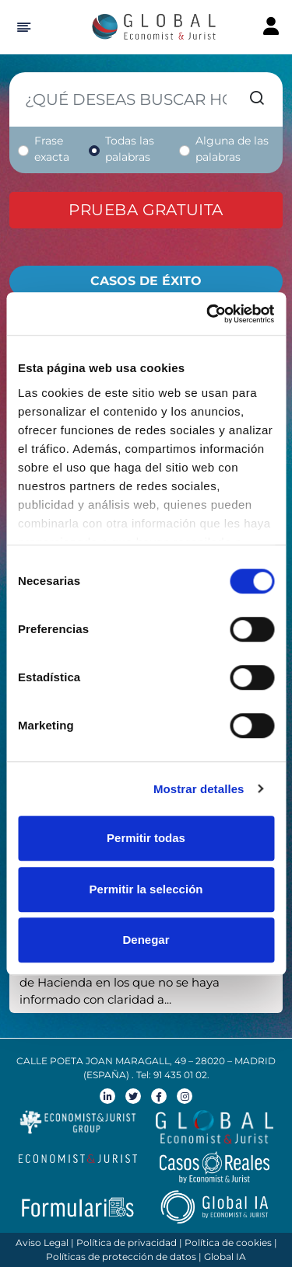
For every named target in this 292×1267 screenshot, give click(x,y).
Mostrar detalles (199, 788)
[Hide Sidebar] (21, 27)
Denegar (145, 939)
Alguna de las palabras (232, 149)
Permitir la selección (146, 889)
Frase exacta (51, 149)
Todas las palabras (129, 149)
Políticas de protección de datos (121, 1256)
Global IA (225, 1256)
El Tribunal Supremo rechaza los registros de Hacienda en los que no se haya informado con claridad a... (139, 982)
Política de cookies (228, 1242)
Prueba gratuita (146, 209)
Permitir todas (146, 837)
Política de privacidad (126, 1242)
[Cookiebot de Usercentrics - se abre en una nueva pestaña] (208, 314)
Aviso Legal (42, 1242)
